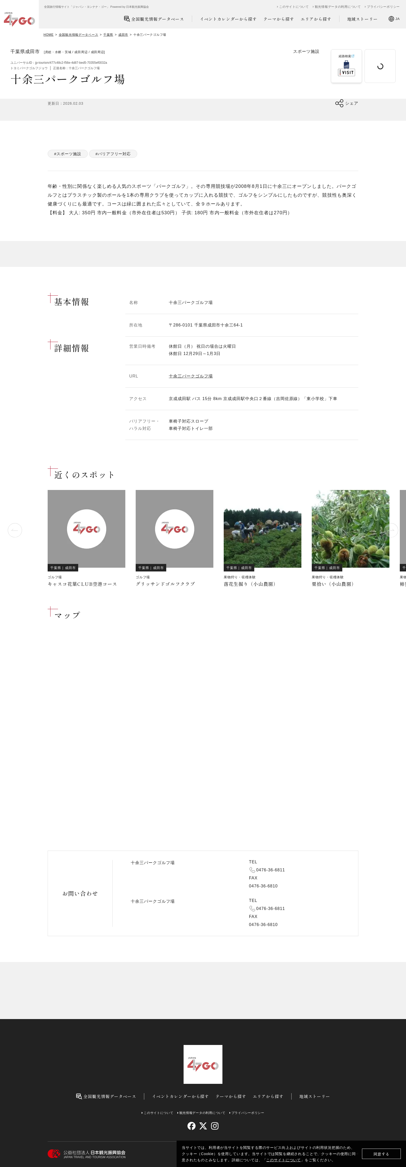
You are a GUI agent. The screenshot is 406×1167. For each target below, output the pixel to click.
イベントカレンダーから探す (228, 19)
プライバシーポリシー (383, 6)
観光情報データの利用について (338, 6)
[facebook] (191, 1125)
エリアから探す (316, 19)
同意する (381, 1154)
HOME (49, 34)
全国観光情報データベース (154, 19)
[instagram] (214, 1126)
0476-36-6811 (270, 870)
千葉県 (108, 34)
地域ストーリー (362, 19)
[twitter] (203, 1125)
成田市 (123, 34)
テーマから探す (278, 19)
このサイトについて (283, 1160)
